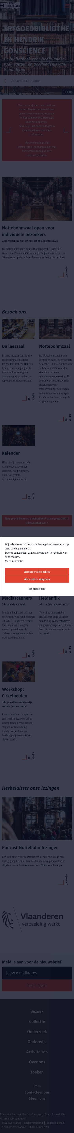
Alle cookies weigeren (37, 579)
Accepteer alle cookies (37, 571)
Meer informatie (14, 561)
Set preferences (37, 588)
